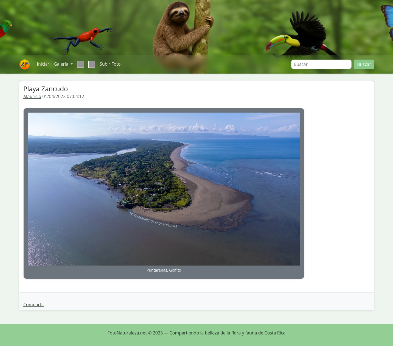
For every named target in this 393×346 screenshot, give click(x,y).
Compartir (33, 305)
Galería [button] (61, 64)
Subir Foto (110, 64)
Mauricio (32, 96)
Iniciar (43, 64)
